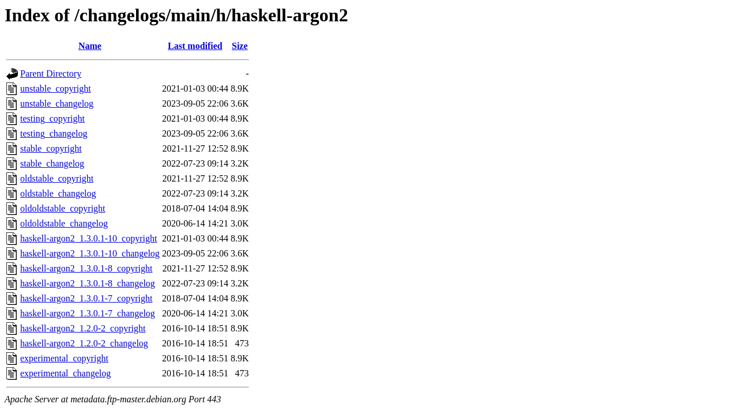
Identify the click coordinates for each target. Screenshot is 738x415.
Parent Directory (50, 73)
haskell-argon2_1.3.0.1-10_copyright (88, 238)
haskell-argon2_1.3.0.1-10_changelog (90, 253)
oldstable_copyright (56, 178)
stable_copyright (51, 148)
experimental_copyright (64, 358)
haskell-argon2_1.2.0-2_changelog (84, 343)
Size (240, 46)
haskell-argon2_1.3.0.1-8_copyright (86, 268)
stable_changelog (52, 163)
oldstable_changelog (58, 193)
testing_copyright (52, 118)
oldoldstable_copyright (63, 208)
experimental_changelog (65, 373)
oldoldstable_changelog (64, 223)
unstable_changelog (56, 103)
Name (89, 46)
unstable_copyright (55, 88)
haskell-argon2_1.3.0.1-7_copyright (86, 298)
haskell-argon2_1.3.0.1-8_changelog (87, 283)
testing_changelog (53, 133)
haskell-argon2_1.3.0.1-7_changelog (87, 313)
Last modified (195, 46)
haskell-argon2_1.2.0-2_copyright (82, 328)
